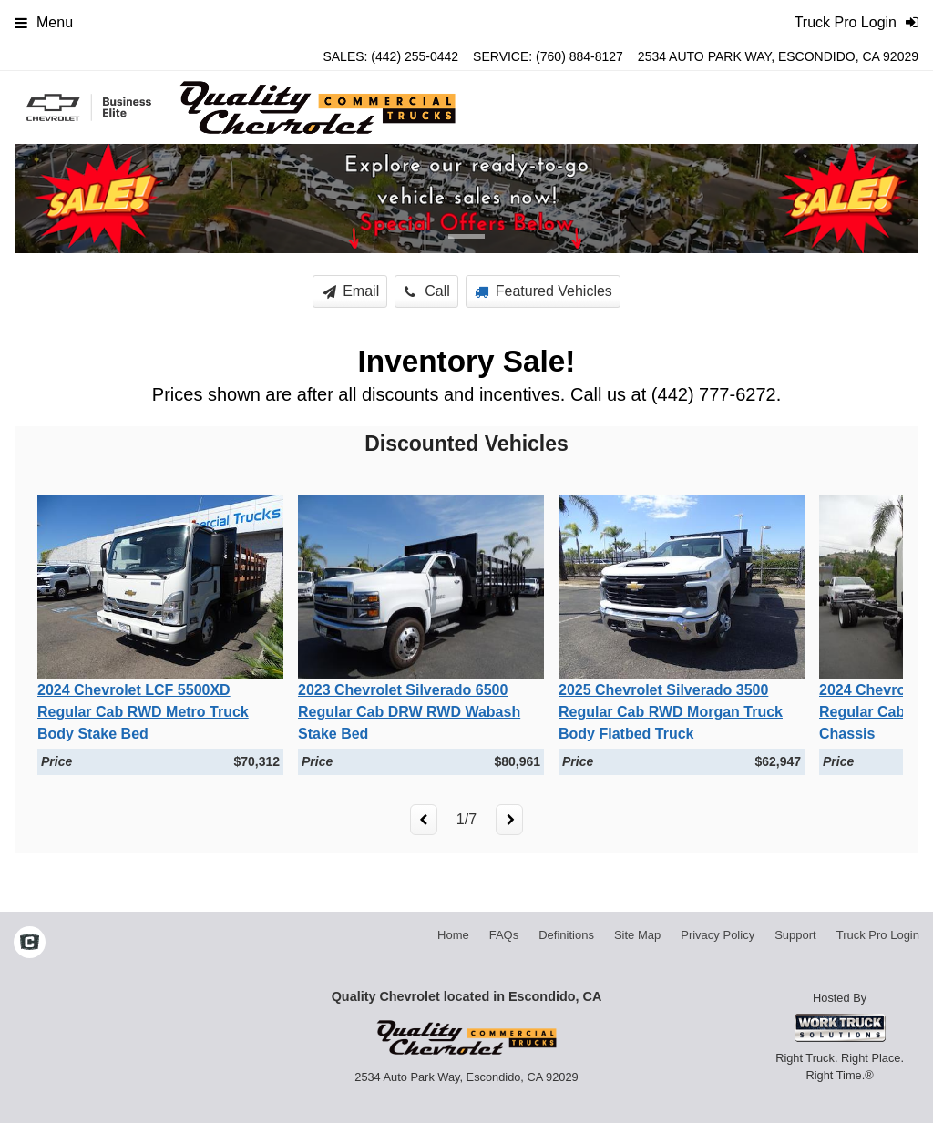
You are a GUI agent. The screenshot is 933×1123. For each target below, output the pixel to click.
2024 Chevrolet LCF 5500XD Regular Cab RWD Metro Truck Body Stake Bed (143, 711)
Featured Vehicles (543, 291)
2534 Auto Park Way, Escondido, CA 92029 (778, 56)
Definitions (566, 935)
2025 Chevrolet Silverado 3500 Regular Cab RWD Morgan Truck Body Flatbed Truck (671, 711)
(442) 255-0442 (414, 56)
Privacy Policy (717, 935)
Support (795, 935)
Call (427, 291)
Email (351, 291)
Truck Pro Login (877, 935)
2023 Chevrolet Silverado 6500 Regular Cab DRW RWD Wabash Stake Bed (409, 711)
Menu (44, 22)
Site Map (637, 935)
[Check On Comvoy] (30, 943)
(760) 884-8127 (579, 56)
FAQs (504, 935)
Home (453, 935)
